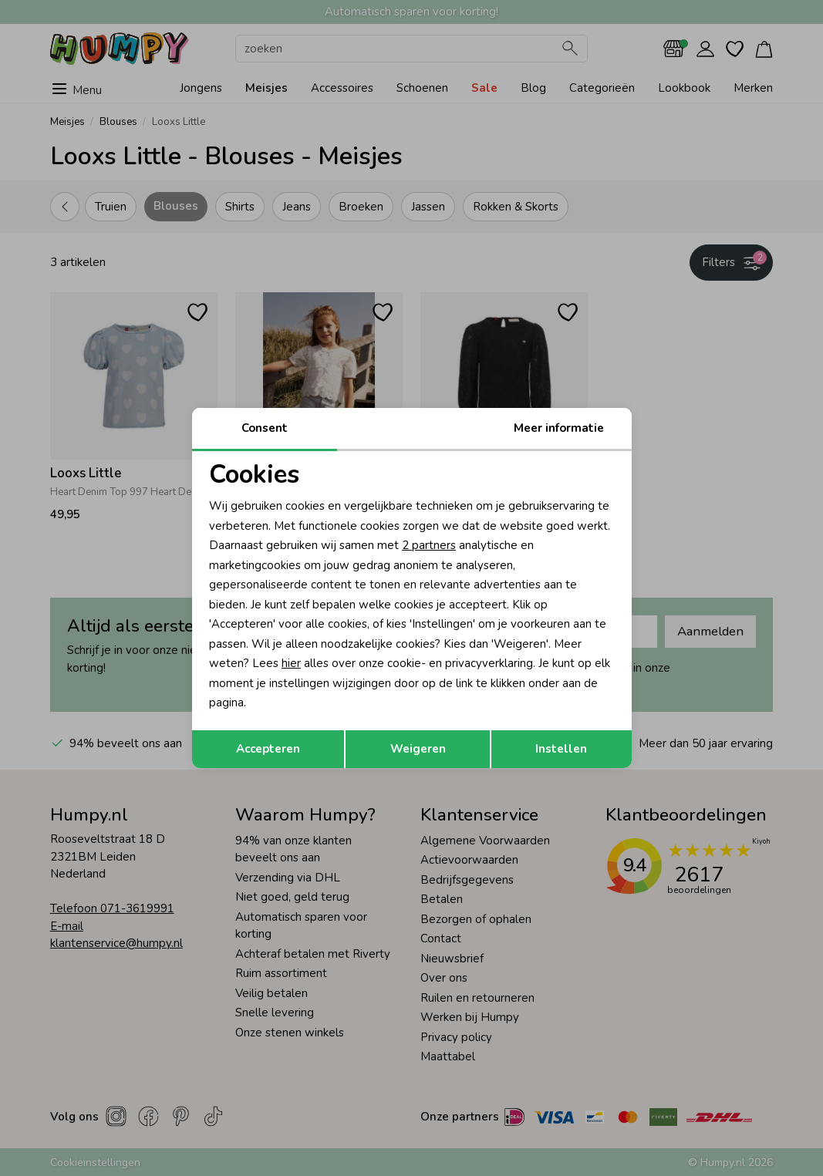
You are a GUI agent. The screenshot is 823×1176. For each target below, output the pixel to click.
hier (291, 663)
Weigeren (418, 748)
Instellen (561, 748)
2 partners (429, 545)
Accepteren (268, 748)
